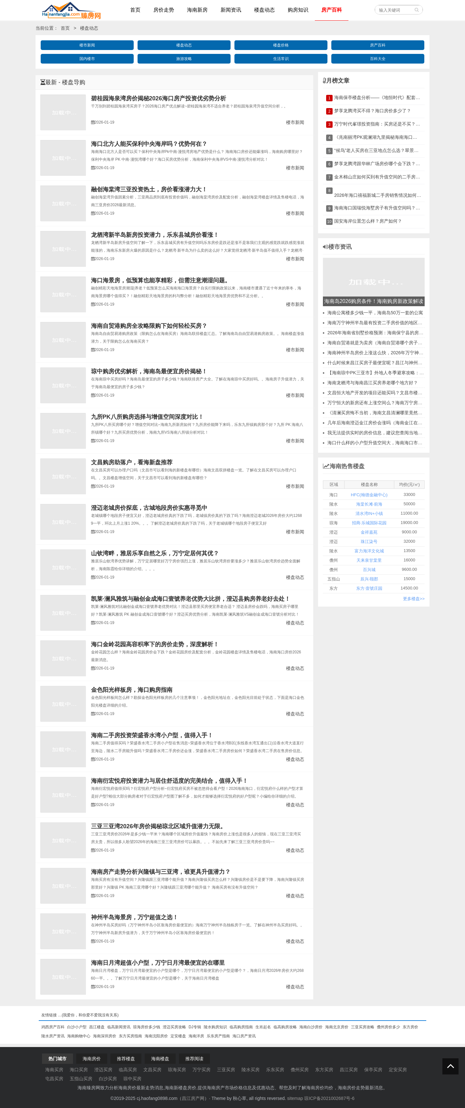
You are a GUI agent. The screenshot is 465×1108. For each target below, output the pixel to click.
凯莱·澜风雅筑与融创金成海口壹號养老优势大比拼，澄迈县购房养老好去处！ (190, 599)
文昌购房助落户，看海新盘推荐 (131, 462)
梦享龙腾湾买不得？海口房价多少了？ (372, 110)
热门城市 (57, 1058)
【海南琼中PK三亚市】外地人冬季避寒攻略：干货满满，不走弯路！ (396, 372)
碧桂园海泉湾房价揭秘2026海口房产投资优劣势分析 (158, 98)
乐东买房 (275, 1069)
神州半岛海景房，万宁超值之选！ (134, 917)
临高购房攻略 (285, 1027)
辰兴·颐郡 (369, 579)
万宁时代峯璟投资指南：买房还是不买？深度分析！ (386, 123)
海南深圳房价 (104, 1036)
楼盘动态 (89, 28)
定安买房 (398, 1069)
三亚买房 (226, 1069)
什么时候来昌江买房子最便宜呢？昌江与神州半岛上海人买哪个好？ (395, 362)
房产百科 (378, 45)
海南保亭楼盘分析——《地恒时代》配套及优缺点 (384, 97)
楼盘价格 (281, 45)
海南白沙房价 (311, 1027)
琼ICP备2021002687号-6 (329, 1098)
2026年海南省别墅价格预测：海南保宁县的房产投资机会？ (386, 332)
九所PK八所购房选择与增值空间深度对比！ (147, 417)
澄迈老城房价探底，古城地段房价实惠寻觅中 (149, 508)
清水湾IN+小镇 (369, 513)
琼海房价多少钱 (146, 1027)
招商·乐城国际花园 (369, 522)
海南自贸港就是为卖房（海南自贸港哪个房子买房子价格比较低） (393, 342)
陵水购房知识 (215, 1027)
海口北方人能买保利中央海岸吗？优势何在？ (149, 144)
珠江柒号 (369, 541)
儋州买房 (300, 1069)
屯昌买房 (54, 1078)
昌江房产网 (193, 1098)
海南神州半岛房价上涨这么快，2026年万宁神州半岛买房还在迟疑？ (395, 352)
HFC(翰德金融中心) (369, 494)
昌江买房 (349, 1069)
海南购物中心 (78, 1036)
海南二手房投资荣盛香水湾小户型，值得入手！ (152, 735)
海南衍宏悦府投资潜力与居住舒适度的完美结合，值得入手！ (169, 781)
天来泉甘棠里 (369, 560)
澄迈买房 (103, 1069)
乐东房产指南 (218, 1036)
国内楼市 (87, 58)
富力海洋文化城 (369, 551)
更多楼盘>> (414, 598)
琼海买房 (177, 1069)
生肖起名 (263, 1027)
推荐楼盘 (126, 1058)
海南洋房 (196, 1036)
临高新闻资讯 (118, 1027)
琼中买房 (132, 1078)
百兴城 (369, 569)
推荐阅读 (194, 1058)
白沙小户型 (77, 1027)
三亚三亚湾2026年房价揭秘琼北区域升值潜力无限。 (158, 826)
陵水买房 (251, 1069)
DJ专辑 (195, 1027)
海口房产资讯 (244, 1036)
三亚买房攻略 (362, 1027)
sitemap (295, 1098)
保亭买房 (373, 1069)
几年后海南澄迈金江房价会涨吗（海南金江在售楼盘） (381, 422)
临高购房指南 (241, 1027)
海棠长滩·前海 (369, 504)
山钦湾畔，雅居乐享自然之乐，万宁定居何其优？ (155, 553)
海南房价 (92, 1058)
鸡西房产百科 (53, 1027)
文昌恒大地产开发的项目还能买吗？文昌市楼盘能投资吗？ (386, 392)
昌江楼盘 (97, 1027)
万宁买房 (201, 1069)
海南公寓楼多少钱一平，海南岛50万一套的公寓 (375, 312)
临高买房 (128, 1069)
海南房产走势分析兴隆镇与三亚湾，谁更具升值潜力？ (161, 872)
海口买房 (79, 1069)
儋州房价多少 (388, 1027)
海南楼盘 (160, 1058)
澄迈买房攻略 (174, 1027)
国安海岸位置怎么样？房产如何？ (368, 221)
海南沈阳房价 (156, 1036)
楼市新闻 (87, 45)
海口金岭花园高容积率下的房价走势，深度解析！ (155, 644)
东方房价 (410, 1027)
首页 (65, 28)
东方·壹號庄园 (369, 588)
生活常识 (281, 58)
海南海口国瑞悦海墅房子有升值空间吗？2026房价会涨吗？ (393, 207)
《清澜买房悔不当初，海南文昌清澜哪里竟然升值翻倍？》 (386, 412)
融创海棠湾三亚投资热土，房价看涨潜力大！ (149, 189)
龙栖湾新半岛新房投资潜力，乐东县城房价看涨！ (155, 235)
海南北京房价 (336, 1027)
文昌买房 (152, 1069)
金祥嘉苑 (369, 532)
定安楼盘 (178, 1036)
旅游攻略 (184, 58)
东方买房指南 (130, 1036)
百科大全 (378, 58)
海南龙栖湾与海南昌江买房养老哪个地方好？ (372, 382)
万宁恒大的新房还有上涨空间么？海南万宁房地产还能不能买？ (390, 402)
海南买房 (54, 1069)
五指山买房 (81, 1078)
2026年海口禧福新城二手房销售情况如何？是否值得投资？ (393, 195)
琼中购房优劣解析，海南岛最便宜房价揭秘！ (149, 371)
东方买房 (324, 1069)
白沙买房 (108, 1078)
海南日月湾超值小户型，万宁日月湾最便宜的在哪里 (158, 963)
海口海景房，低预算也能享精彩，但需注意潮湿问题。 (161, 280)
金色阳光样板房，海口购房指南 (131, 690)
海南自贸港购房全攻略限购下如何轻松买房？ (149, 326)
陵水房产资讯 (53, 1036)
